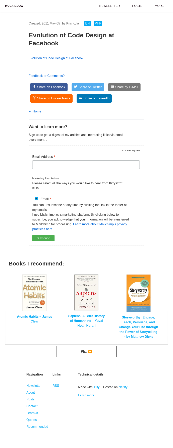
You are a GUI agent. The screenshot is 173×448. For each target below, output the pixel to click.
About (30, 392)
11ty (96, 387)
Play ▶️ (86, 351)
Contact (31, 406)
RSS (56, 385)
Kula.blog (14, 5)
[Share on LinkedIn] (94, 98)
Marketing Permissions (45, 178)
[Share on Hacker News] (51, 98)
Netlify (122, 387)
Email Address (44, 157)
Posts (137, 5)
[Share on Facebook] (49, 87)
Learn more (86, 395)
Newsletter (109, 5)
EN (87, 23)
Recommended (37, 426)
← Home (35, 111)
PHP (98, 23)
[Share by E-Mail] (124, 87)
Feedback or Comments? (47, 76)
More (159, 5)
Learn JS (32, 413)
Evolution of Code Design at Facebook (56, 58)
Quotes (31, 419)
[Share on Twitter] (88, 87)
